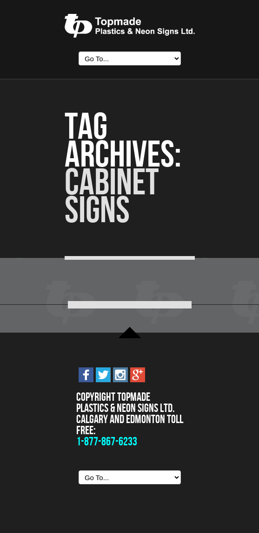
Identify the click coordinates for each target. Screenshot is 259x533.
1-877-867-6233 (106, 441)
